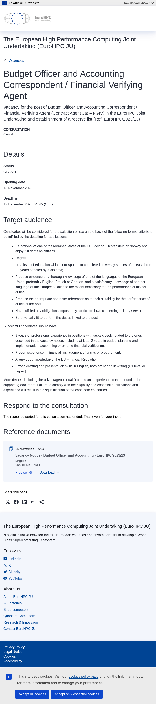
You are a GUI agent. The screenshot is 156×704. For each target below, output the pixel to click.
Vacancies (16, 60)
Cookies (9, 656)
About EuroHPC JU (18, 597)
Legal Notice (12, 652)
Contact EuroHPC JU (19, 629)
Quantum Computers (19, 616)
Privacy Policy (14, 647)
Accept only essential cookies (77, 694)
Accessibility (12, 661)
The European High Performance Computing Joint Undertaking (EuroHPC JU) (76, 526)
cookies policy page (83, 676)
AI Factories (12, 603)
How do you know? (138, 3)
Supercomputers (15, 609)
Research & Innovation (20, 622)
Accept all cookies (32, 694)
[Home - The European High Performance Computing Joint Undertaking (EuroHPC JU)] (27, 18)
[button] (24, 472)
